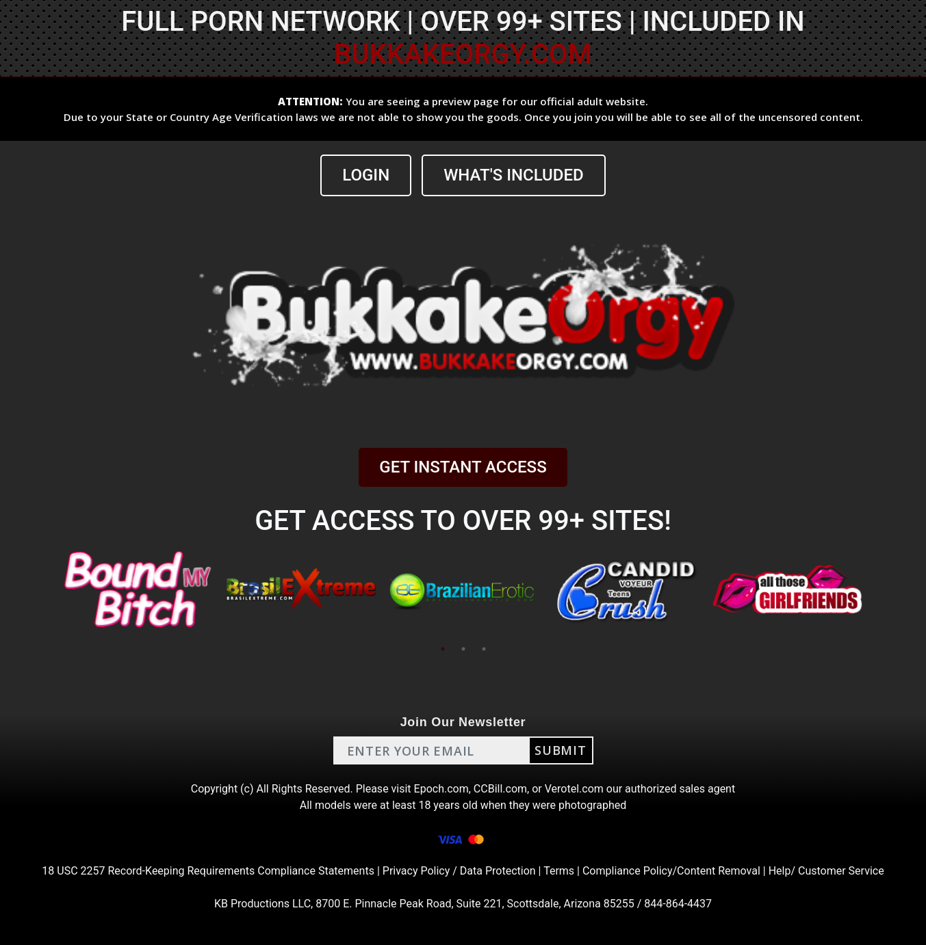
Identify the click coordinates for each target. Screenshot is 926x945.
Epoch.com (441, 788)
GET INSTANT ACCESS (462, 467)
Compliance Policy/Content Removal (671, 870)
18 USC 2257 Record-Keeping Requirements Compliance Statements (208, 870)
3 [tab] (484, 649)
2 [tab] (463, 649)
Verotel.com (574, 788)
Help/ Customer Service (826, 870)
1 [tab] (443, 649)
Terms (558, 870)
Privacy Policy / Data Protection (459, 870)
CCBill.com (500, 788)
